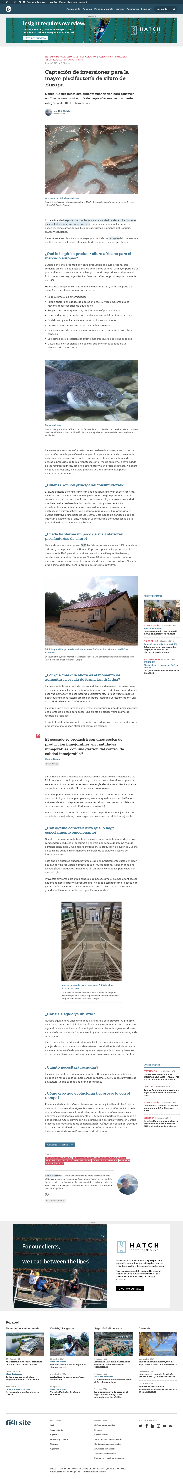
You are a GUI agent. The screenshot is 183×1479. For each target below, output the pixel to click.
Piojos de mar (151, 641)
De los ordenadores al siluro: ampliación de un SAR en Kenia (22, 1378)
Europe (49, 1163)
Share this (52, 763)
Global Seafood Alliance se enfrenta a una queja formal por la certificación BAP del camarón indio (161, 1077)
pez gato (114, 238)
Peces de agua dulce (57, 1160)
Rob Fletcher (65, 111)
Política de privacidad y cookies (109, 1458)
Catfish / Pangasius (116, 57)
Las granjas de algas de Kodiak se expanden (161, 671)
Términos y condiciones (105, 1453)
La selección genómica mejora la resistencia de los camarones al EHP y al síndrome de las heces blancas (161, 1124)
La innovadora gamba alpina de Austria (22, 1393)
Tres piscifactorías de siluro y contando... (65, 1393)
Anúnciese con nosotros (105, 1448)
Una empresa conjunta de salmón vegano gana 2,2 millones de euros (161, 1108)
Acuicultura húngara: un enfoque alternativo (67, 1378)
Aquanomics (133, 9)
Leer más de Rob (55, 1200)
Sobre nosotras (101, 1434)
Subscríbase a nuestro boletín (108, 1439)
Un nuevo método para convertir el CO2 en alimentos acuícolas (161, 632)
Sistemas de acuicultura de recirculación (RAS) (74, 57)
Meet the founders (153, 628)
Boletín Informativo (68, 2)
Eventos (53, 2)
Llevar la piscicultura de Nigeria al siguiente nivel (68, 1366)
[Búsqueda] (165, 9)
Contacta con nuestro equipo (107, 1444)
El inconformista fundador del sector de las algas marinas (113, 1381)
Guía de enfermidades (37, 2)
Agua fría (87, 9)
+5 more (78, 60)
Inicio (52, 1425)
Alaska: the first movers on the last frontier (161, 666)
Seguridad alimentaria (60, 60)
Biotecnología (151, 625)
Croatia (59, 1163)
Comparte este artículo (60, 1144)
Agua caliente (73, 9)
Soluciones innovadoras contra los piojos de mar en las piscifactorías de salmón (160, 650)
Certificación (151, 1071)
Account (83, 2)
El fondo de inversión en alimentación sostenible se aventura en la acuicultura (158, 1389)
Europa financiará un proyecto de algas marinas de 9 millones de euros (161, 1093)
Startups (120, 9)
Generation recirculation (18, 1389)
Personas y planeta (103, 9)
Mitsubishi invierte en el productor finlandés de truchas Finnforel (24, 1363)
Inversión (124, 1160)
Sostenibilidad (152, 659)
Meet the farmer (14, 1374)
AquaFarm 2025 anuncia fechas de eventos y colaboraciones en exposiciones (112, 1364)
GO (83, 545)
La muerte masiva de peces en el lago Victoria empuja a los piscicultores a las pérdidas (111, 1395)
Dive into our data (130, 1288)
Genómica (149, 1118)
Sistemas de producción (59, 1158)
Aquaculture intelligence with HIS (161, 644)
